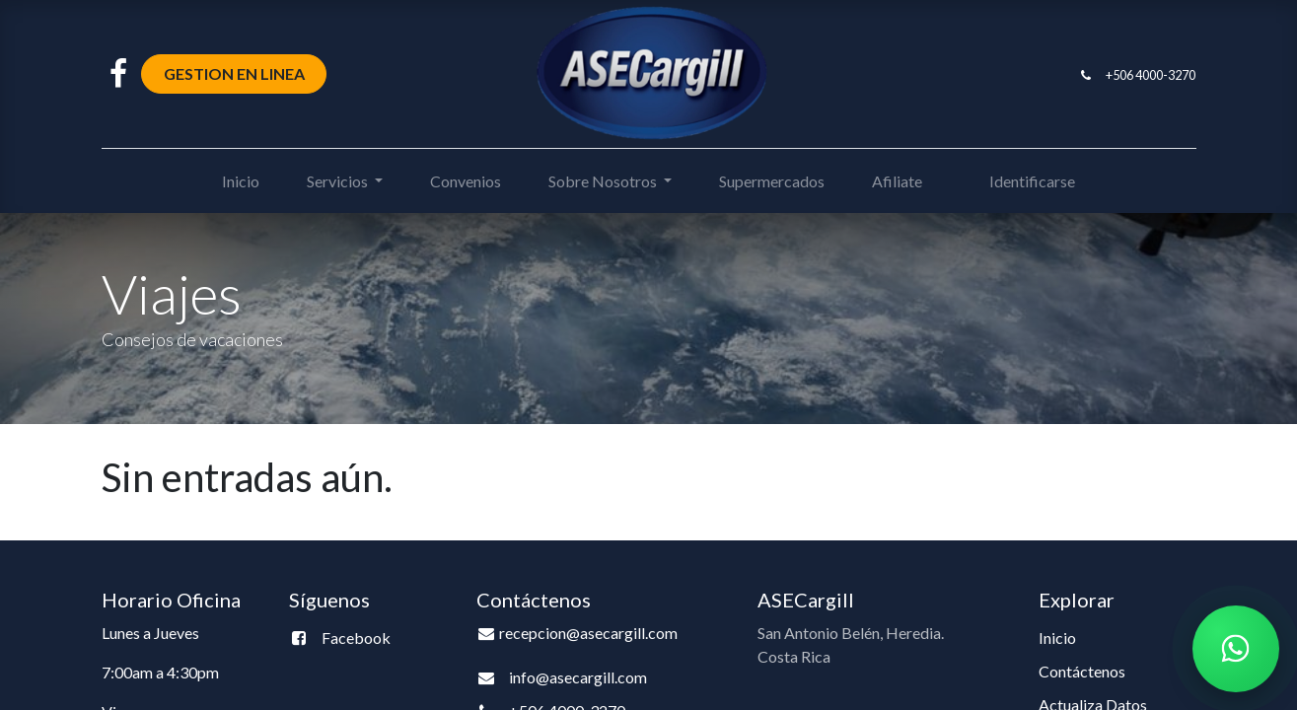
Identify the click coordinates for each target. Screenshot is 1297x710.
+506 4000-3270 (1150, 75)
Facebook (356, 637)
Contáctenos (1082, 671)
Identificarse (1032, 181)
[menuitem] (240, 181)
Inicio (1057, 637)
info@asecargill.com (578, 677)
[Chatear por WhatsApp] (1235, 648)
